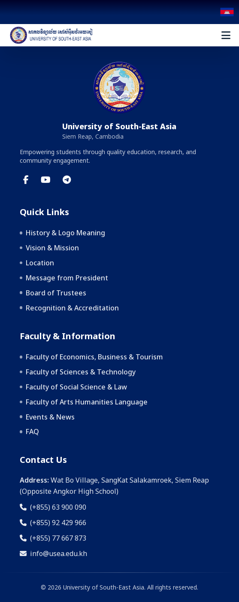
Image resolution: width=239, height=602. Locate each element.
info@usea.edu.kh (53, 553)
